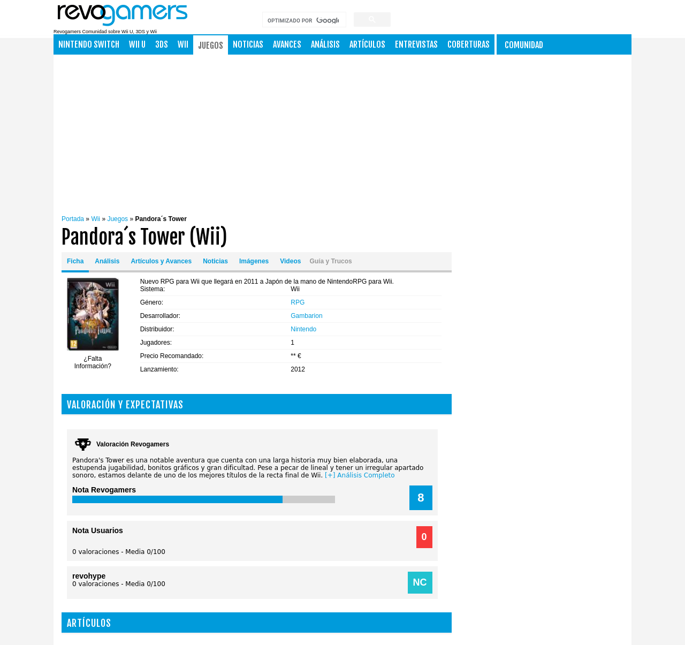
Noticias (248, 44)
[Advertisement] (369, 132)
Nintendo (303, 329)
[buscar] (303, 21)
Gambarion (306, 316)
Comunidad (524, 45)
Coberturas (468, 44)
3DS (161, 44)
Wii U (137, 44)
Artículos (367, 44)
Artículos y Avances (161, 261)
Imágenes (254, 261)
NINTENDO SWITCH (88, 44)
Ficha (75, 261)
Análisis (325, 44)
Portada (73, 219)
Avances (287, 44)
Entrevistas (416, 44)
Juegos (210, 45)
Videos (290, 261)
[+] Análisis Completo (360, 475)
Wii (183, 44)
